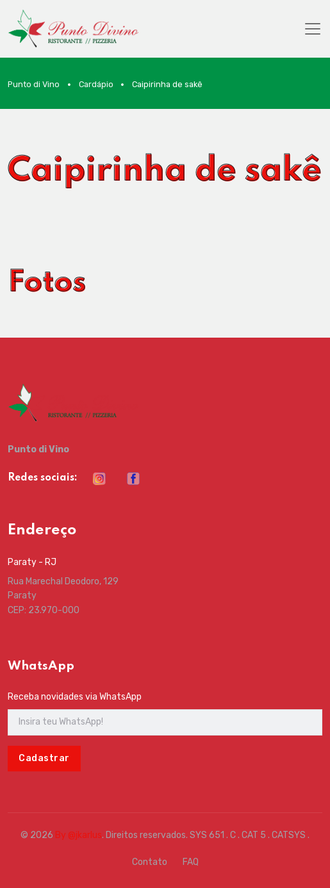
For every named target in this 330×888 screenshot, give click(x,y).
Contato (149, 862)
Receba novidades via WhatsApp (75, 696)
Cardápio (96, 84)
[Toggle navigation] (312, 29)
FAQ (191, 862)
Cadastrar (44, 758)
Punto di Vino (34, 84)
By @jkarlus (78, 835)
